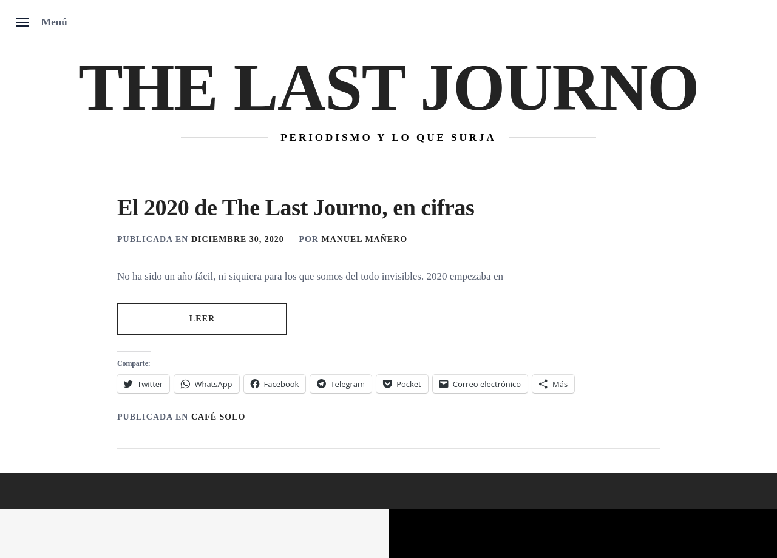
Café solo (218, 417)
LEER (202, 318)
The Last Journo (388, 87)
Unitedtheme (333, 534)
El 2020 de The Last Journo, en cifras (295, 207)
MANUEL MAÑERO (364, 239)
